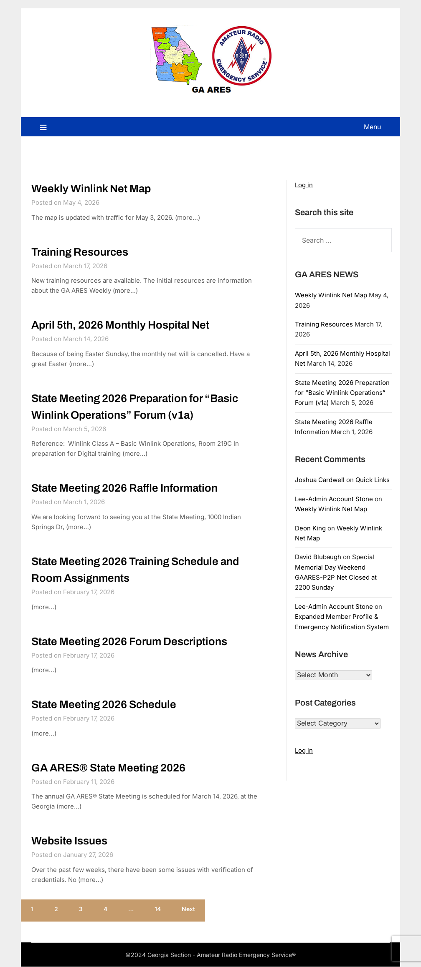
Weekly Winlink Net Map (91, 188)
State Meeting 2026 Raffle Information (124, 488)
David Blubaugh (318, 557)
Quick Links (372, 480)
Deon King (310, 528)
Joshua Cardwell (320, 480)
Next (188, 908)
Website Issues (69, 841)
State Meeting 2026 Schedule (103, 704)
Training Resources (79, 252)
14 (158, 908)
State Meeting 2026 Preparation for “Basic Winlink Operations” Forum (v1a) (342, 393)
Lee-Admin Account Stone (334, 499)
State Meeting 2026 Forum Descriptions (129, 641)
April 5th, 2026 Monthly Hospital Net (120, 325)
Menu (372, 127)
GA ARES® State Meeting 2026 (108, 768)
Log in (304, 185)
